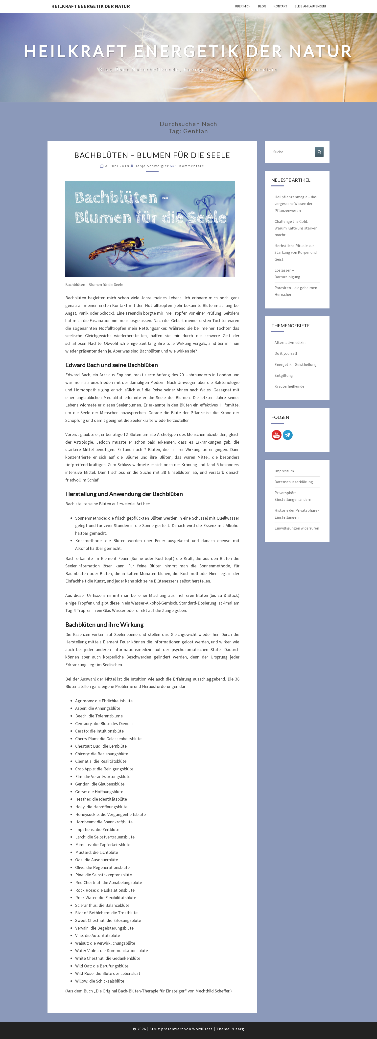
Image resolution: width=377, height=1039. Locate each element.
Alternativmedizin (290, 342)
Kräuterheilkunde (289, 386)
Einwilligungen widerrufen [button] (297, 528)
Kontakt (280, 6)
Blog (262, 6)
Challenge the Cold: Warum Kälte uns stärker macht (296, 228)
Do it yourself (286, 353)
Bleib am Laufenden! (310, 6)
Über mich (243, 6)
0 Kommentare (189, 166)
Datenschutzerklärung (294, 481)
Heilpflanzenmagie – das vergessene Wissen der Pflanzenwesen (296, 203)
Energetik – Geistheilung (296, 364)
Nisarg (238, 1028)
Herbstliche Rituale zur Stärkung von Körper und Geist (296, 252)
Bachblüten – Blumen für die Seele (152, 155)
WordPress (202, 1028)
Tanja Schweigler (152, 166)
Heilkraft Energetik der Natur (90, 6)
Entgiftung (284, 375)
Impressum (284, 470)
